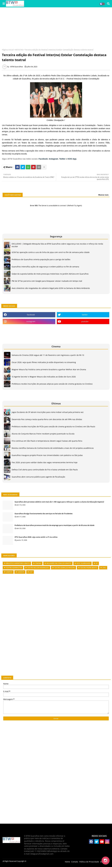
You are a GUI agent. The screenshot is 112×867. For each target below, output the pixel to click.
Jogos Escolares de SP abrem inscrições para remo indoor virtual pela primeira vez (48, 412)
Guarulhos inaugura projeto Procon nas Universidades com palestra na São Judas (47, 455)
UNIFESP (9, 572)
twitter (85, 314)
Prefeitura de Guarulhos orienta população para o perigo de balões (41, 259)
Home (67, 861)
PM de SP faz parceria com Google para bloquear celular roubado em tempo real (47, 281)
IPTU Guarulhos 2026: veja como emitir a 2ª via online (36, 537)
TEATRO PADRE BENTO (88, 568)
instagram (30, 321)
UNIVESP (21, 572)
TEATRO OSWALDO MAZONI (64, 568)
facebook (31, 314)
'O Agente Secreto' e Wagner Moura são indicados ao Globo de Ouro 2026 (44, 376)
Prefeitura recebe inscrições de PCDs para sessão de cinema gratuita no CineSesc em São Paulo (53, 426)
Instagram (53, 159)
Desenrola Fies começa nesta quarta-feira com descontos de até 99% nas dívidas (47, 419)
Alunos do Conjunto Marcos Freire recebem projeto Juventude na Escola (43, 433)
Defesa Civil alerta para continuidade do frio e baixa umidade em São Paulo (45, 469)
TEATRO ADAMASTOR (14, 568)
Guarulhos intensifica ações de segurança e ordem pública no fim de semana (45, 266)
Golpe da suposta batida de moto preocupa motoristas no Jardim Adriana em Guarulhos (50, 274)
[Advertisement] (56, 28)
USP (31, 572)
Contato (74, 861)
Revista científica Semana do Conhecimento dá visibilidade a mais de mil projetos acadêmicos (53, 448)
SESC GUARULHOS (83, 563)
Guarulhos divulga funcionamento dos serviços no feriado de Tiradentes (43, 513)
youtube (84, 321)
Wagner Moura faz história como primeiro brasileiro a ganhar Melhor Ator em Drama (49, 369)
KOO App (72, 159)
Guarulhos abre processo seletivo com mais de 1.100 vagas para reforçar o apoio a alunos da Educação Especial (59, 502)
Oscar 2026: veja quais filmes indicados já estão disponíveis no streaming (44, 362)
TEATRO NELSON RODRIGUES (38, 568)
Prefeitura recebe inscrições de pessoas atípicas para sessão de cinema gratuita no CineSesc (52, 384)
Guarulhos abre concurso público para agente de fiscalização (38, 477)
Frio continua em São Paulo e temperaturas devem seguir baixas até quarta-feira (47, 441)
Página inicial (8, 49)
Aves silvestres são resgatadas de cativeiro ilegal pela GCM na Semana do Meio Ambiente (51, 288)
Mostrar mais (103, 195)
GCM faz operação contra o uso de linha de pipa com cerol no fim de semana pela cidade (50, 252)
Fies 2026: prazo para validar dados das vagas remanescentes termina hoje (44, 462)
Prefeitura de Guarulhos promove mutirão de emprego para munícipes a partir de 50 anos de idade (54, 525)
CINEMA (38, 563)
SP (97, 563)
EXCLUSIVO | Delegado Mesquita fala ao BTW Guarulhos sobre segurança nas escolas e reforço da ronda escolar (57, 245)
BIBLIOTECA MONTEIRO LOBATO (18, 563)
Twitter (62, 159)
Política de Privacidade (89, 861)
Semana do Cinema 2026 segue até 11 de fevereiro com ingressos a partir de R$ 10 (48, 355)
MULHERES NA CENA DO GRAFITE (59, 563)
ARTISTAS (19, 49)
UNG (104, 568)
